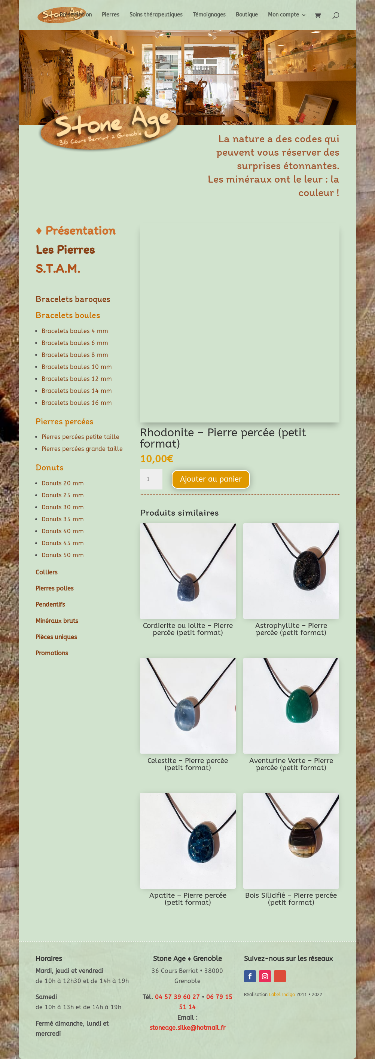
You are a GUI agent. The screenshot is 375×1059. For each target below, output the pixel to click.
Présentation (76, 15)
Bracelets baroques (73, 298)
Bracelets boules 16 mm (77, 402)
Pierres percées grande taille (82, 448)
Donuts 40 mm (63, 531)
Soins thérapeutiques (156, 15)
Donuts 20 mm (63, 483)
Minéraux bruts (57, 621)
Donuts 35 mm (63, 519)
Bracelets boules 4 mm (75, 331)
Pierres (110, 15)
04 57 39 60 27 (177, 997)
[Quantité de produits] (151, 479)
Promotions (52, 653)
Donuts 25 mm (63, 495)
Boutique (247, 15)
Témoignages (209, 15)
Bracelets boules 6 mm (75, 343)
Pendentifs (50, 604)
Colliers (46, 572)
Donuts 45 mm (63, 543)
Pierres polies (54, 588)
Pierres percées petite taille (80, 436)
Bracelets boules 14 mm (77, 390)
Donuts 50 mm (63, 555)
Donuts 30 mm (63, 507)
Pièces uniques (56, 637)
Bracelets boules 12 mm (77, 378)
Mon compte (283, 15)
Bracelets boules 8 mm (75, 354)
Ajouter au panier (211, 479)
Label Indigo (282, 994)
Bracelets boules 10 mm (77, 366)
